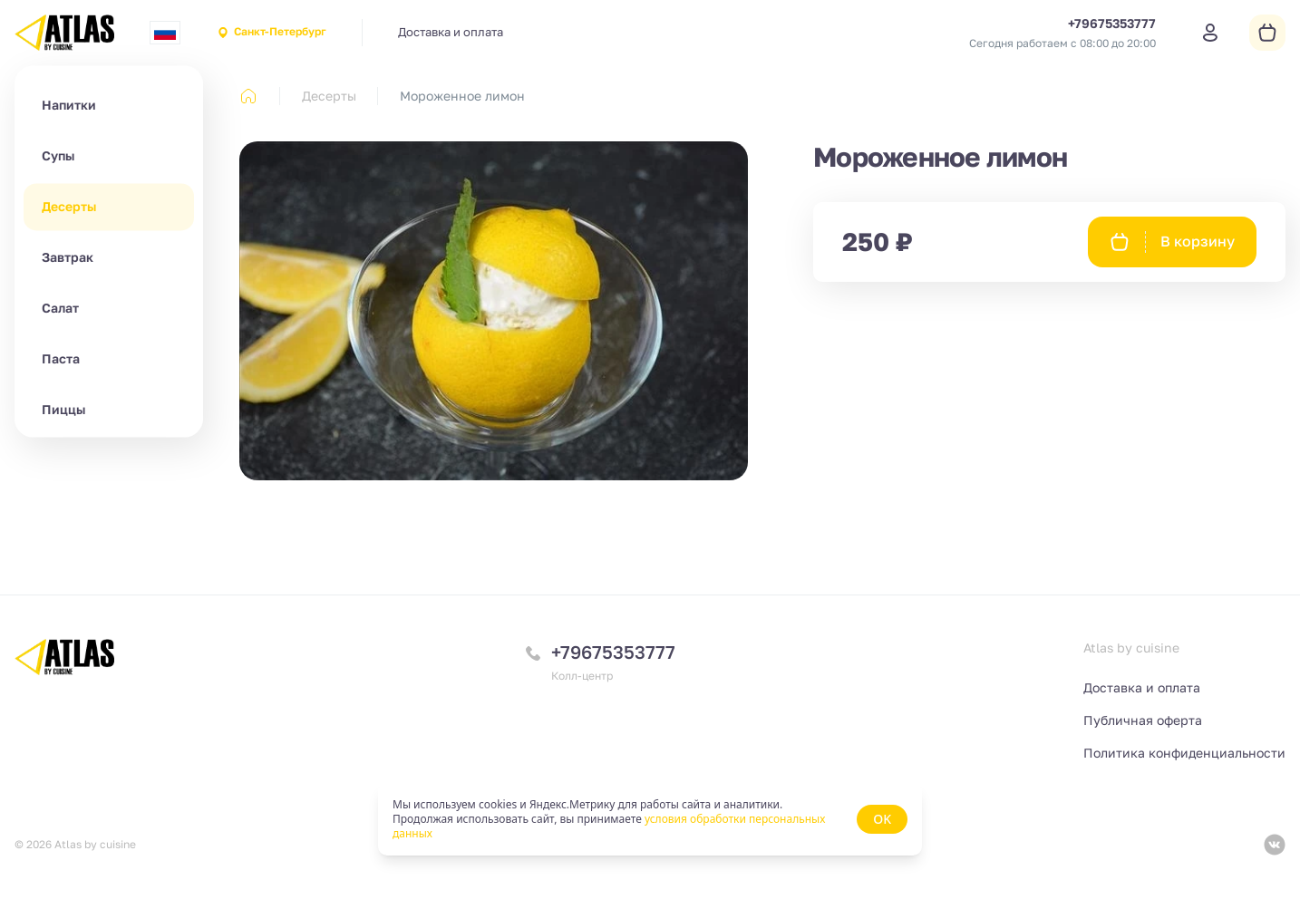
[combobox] (165, 32)
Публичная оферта (1142, 720)
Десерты (69, 206)
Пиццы (63, 409)
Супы (58, 155)
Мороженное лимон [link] (462, 95)
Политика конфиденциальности (1184, 752)
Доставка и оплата (450, 31)
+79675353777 (613, 651)
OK (882, 818)
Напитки (69, 104)
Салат (60, 307)
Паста (61, 358)
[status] (650, 819)
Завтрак (67, 257)
